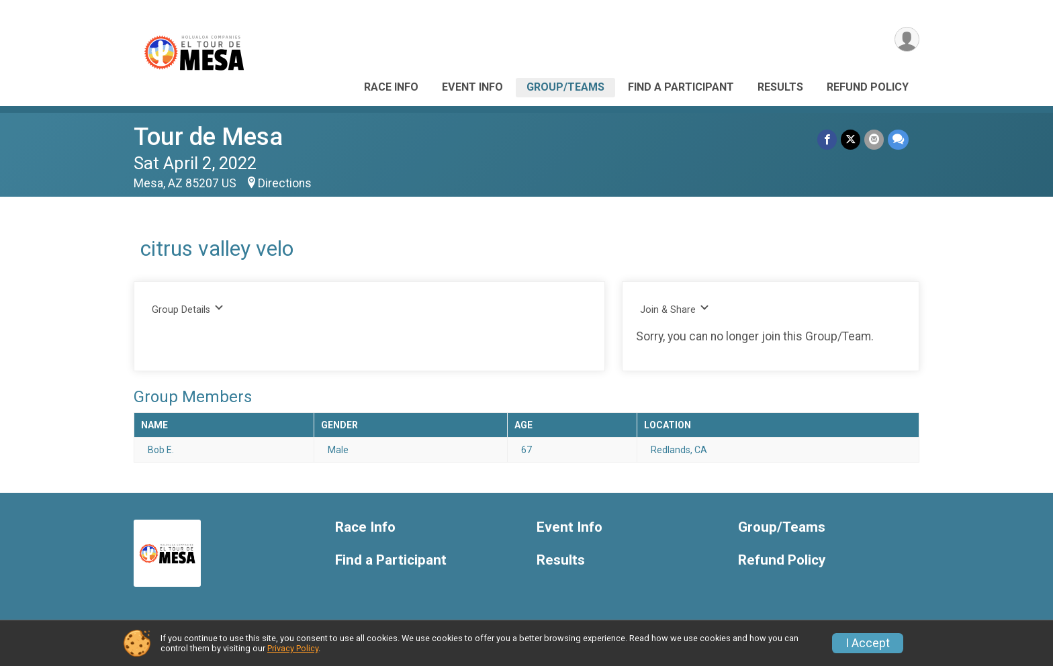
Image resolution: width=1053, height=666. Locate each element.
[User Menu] (907, 39)
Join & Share (674, 309)
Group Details (188, 309)
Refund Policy (868, 87)
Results (780, 87)
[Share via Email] (874, 139)
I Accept (867, 643)
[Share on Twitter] (850, 139)
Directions (285, 183)
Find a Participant (681, 87)
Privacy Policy (292, 648)
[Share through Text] (898, 139)
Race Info (391, 87)
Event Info (472, 87)
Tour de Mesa (208, 136)
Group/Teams (565, 87)
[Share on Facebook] (827, 139)
